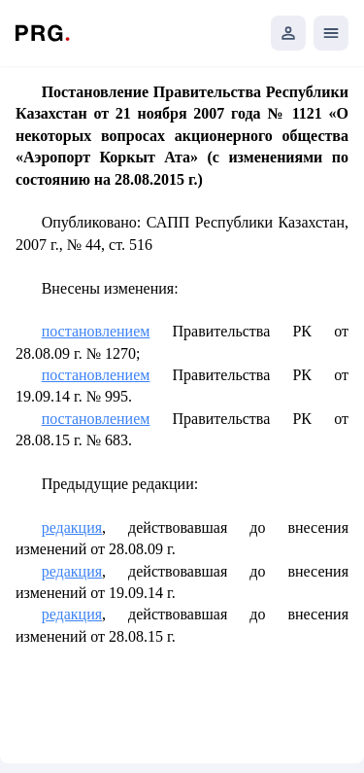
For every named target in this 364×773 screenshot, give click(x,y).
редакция (72, 527)
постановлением (96, 331)
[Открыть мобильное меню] (331, 33)
